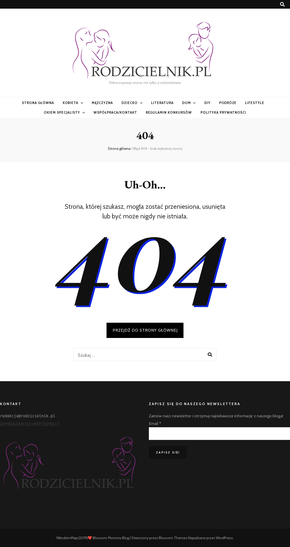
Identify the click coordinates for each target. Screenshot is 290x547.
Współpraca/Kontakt (115, 112)
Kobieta (70, 103)
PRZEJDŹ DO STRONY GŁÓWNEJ (145, 330)
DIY (207, 103)
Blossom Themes (173, 538)
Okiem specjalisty (62, 112)
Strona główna (38, 103)
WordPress (224, 538)
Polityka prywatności (223, 112)
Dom (186, 103)
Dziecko (130, 103)
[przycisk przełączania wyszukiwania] (282, 4)
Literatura (162, 103)
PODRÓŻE (228, 103)
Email (155, 423)
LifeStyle (254, 103)
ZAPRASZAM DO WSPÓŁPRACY (30, 423)
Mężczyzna (102, 103)
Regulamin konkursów (169, 112)
